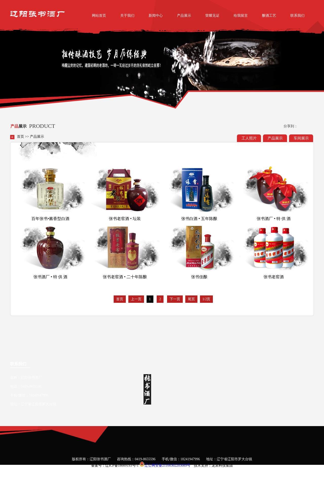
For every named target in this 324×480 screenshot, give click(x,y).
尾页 (191, 299)
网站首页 (99, 15)
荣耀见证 (212, 15)
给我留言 (241, 15)
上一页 (136, 299)
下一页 (175, 299)
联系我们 (297, 15)
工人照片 (249, 138)
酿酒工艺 (269, 15)
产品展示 (184, 15)
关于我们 (127, 15)
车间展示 (301, 138)
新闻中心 (156, 15)
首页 (20, 136)
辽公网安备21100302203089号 (167, 465)
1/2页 (206, 299)
